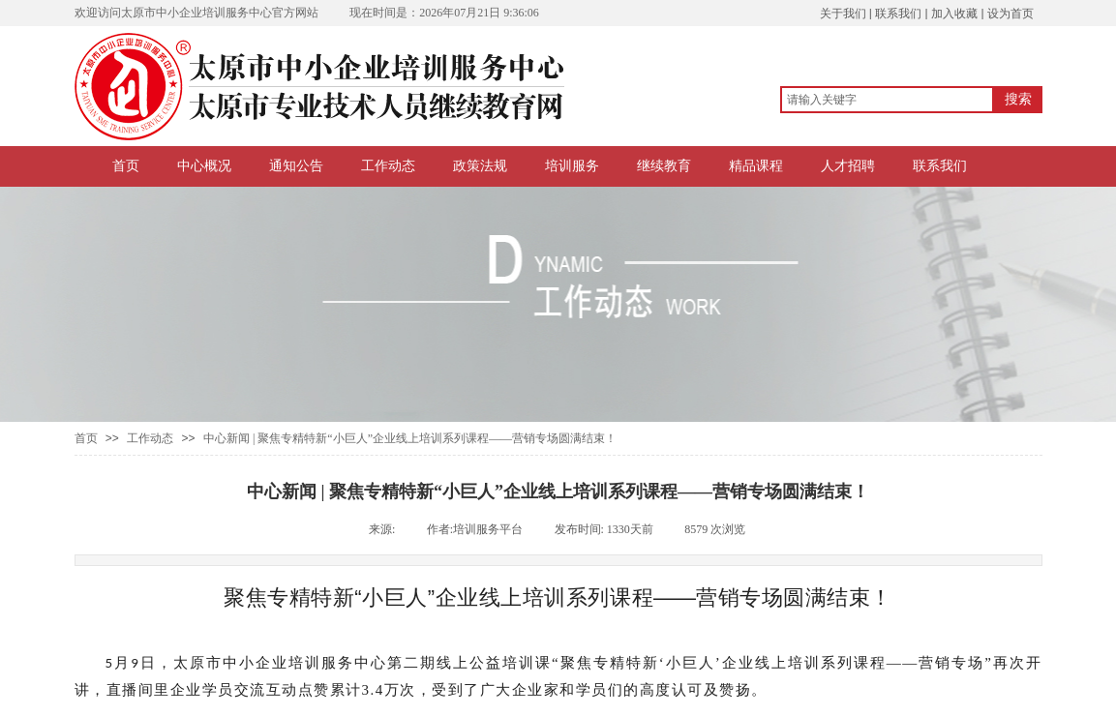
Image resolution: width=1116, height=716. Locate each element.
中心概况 (204, 166)
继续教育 (664, 166)
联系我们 (940, 166)
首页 (125, 166)
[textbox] (887, 99)
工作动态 (388, 166)
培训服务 (572, 166)
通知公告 (296, 166)
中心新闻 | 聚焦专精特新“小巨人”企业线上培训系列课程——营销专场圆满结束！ (410, 438)
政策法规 (480, 166)
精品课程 (756, 166)
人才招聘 (848, 166)
